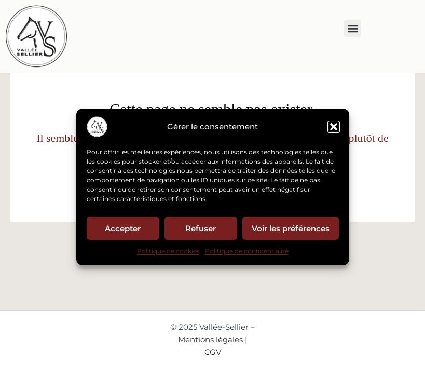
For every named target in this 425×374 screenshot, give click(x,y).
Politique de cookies (168, 251)
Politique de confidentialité (247, 251)
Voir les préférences (291, 228)
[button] (333, 127)
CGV (212, 352)
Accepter (123, 228)
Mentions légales (210, 339)
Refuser (200, 228)
